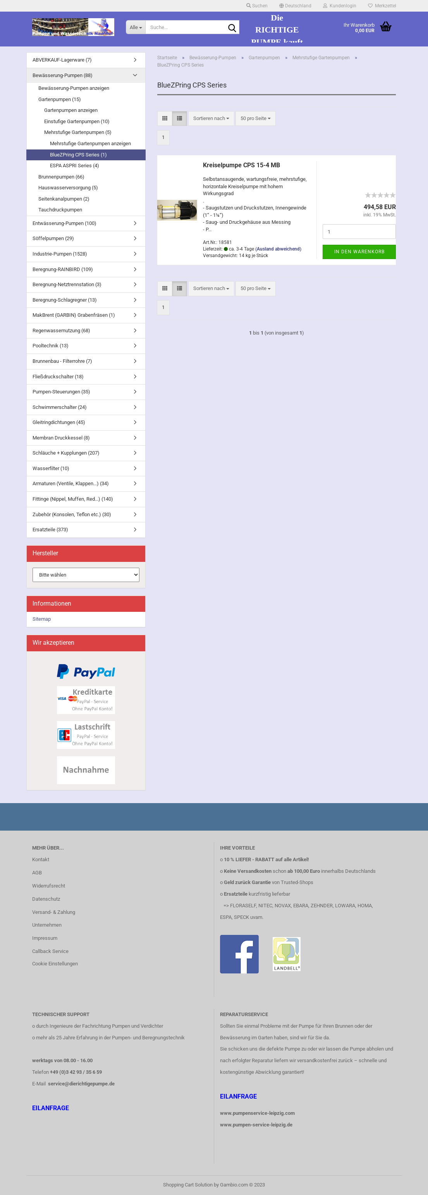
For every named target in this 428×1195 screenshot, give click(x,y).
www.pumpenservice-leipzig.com (257, 1113)
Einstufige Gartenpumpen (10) (77, 121)
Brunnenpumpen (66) (61, 177)
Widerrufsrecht (48, 886)
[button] (295, 6)
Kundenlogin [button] (339, 6)
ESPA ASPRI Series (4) (74, 165)
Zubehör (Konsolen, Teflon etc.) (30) (72, 514)
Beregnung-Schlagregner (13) (65, 300)
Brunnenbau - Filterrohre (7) (62, 361)
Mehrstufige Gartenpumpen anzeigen (90, 143)
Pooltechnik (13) (51, 346)
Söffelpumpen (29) (53, 238)
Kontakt (40, 859)
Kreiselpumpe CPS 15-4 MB (241, 165)
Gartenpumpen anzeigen (71, 110)
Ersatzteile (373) (50, 529)
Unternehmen (47, 925)
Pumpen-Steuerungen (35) (61, 392)
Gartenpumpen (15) (59, 99)
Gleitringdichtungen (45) (59, 422)
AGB (37, 873)
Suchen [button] (257, 6)
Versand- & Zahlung (53, 912)
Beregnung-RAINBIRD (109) (63, 269)
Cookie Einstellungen (55, 964)
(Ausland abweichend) (278, 249)
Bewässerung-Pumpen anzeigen (73, 88)
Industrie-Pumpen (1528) (60, 254)
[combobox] (211, 118)
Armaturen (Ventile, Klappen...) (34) (71, 483)
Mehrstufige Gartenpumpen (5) (78, 132)
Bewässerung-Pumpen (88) (63, 75)
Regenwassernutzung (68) (61, 330)
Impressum (44, 938)
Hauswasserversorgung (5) (68, 188)
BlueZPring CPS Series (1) (78, 155)
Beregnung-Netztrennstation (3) (67, 284)
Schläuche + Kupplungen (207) (66, 453)
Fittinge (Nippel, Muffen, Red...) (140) (73, 499)
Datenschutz (46, 899)
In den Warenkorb (359, 251)
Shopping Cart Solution (188, 1185)
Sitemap (42, 619)
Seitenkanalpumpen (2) (63, 199)
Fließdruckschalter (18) (58, 376)
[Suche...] (135, 27)
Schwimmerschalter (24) (60, 407)
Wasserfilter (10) (51, 468)
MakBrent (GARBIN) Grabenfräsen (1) (74, 315)
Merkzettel (382, 6)
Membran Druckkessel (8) (61, 438)
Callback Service (50, 951)
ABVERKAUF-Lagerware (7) (62, 60)
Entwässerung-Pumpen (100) (64, 223)
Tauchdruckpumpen (60, 210)
